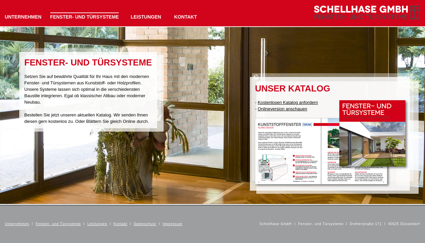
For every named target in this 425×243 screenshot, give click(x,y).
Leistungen (97, 224)
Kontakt (121, 224)
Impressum (172, 224)
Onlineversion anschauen (282, 108)
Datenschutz (145, 224)
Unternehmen (17, 224)
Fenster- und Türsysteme (58, 224)
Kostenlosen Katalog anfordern (288, 102)
